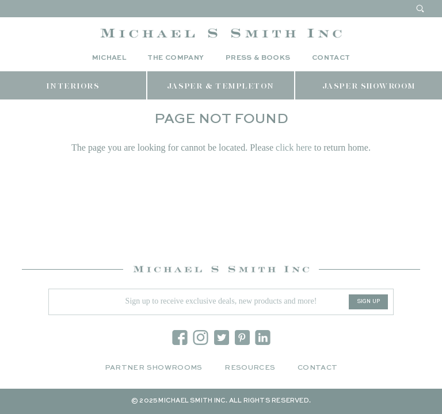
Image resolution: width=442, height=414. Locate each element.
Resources (249, 368)
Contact (331, 58)
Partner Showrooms (154, 368)
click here (294, 147)
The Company (175, 58)
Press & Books (258, 58)
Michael (109, 58)
